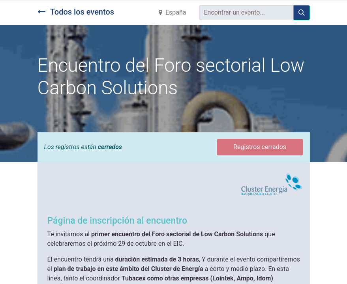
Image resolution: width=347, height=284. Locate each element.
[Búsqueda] (301, 12)
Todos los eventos (76, 12)
